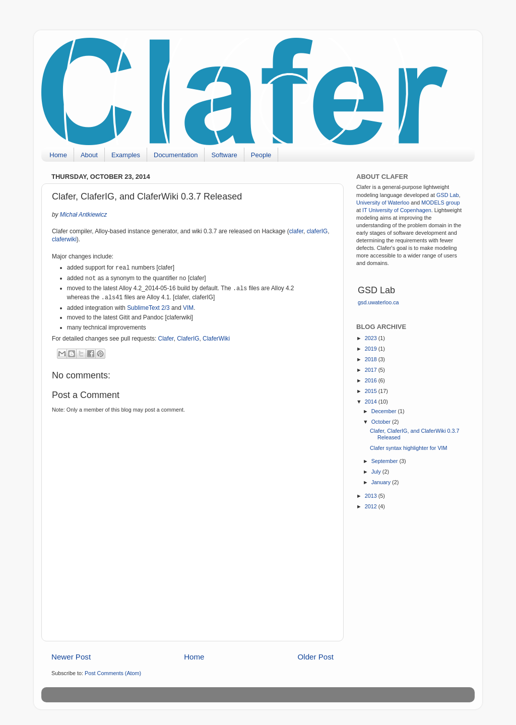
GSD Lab (447, 195)
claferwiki (64, 239)
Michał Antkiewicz (83, 214)
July (376, 472)
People (261, 155)
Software (224, 155)
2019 (371, 349)
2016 (371, 380)
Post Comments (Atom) (113, 673)
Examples (125, 155)
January (381, 482)
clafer (296, 231)
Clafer (166, 338)
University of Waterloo (382, 203)
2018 (371, 359)
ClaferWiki (216, 338)
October (381, 422)
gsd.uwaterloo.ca (378, 302)
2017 (371, 370)
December (384, 411)
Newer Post (71, 656)
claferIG (317, 231)
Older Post (316, 656)
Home (58, 155)
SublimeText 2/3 (148, 307)
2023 (371, 338)
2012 (371, 506)
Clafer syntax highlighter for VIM (408, 448)
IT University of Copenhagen (396, 210)
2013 (371, 496)
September (385, 461)
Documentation (176, 155)
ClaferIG (188, 338)
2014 (371, 402)
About (89, 155)
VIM (188, 307)
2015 (371, 391)
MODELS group (440, 203)
